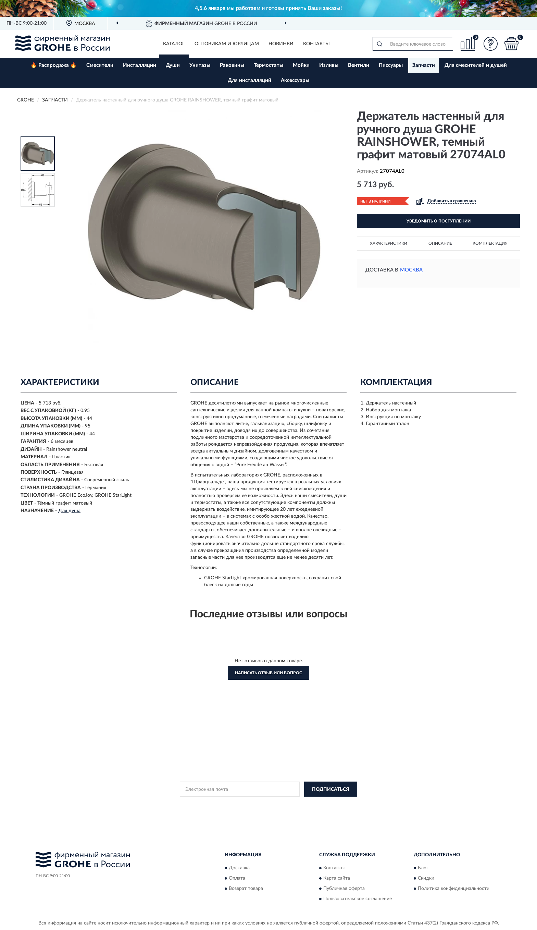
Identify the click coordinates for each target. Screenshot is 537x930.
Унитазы (199, 65)
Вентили (358, 65)
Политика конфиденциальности (453, 888)
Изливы (328, 65)
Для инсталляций (249, 80)
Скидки (426, 878)
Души (173, 65)
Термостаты (268, 65)
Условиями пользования (329, 804)
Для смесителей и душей (476, 65)
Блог (423, 868)
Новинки (281, 43)
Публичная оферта (344, 888)
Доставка (239, 868)
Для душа (69, 510)
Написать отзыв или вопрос (268, 673)
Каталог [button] (174, 43)
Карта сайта (336, 878)
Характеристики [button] (388, 243)
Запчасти (423, 65)
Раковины (232, 65)
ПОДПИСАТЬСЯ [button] (330, 789)
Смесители (99, 65)
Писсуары (391, 65)
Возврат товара (246, 888)
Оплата (237, 878)
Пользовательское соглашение (357, 898)
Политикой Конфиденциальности (268, 804)
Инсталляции (139, 65)
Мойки (301, 65)
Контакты (316, 43)
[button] (490, 44)
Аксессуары (295, 80)
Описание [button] (440, 243)
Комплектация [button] (490, 243)
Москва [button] (411, 270)
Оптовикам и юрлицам (227, 43)
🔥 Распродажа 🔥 (53, 65)
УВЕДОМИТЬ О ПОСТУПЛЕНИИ (439, 221)
